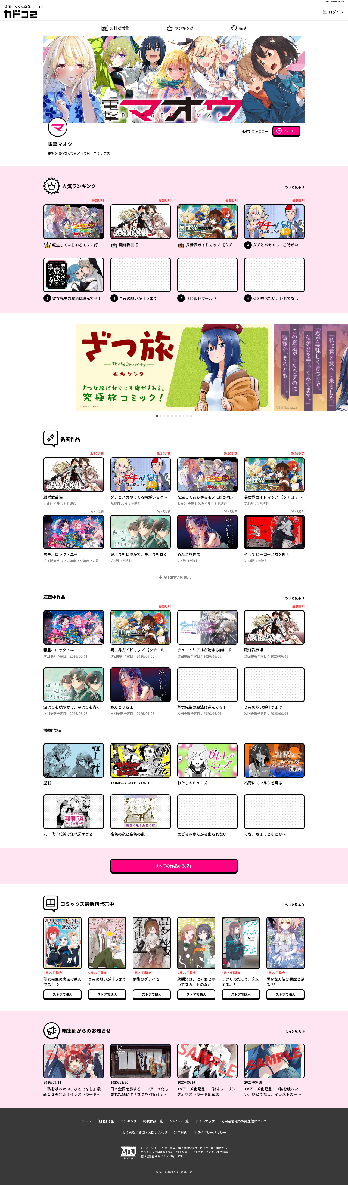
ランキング (128, 1121)
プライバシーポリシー (210, 1132)
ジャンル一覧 (179, 1121)
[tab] (157, 416)
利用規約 (180, 1132)
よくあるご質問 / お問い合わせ (144, 1132)
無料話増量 (106, 1121)
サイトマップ (205, 1121)
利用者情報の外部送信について (244, 1121)
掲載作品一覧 (153, 1121)
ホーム (86, 1121)
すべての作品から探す (174, 865)
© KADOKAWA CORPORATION (174, 1172)
